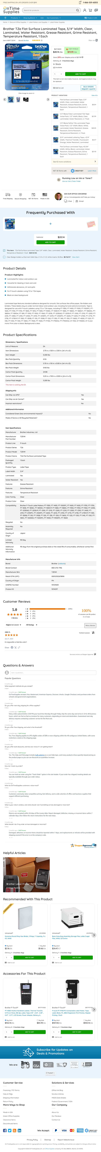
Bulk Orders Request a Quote (88, 88)
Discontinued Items (10, 1123)
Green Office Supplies (11, 1116)
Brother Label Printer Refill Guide (24, 884)
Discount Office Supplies (18, 22)
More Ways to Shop (14, 1104)
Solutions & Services (63, 1082)
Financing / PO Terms (11, 1090)
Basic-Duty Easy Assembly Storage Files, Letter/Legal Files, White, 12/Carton (71, 937)
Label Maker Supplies (57, 22)
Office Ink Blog (57, 1090)
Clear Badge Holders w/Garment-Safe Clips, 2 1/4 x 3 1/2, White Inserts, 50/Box (43, 257)
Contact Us (56, 1120)
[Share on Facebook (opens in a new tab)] (12, 648)
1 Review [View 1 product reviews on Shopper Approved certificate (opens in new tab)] (17, 618)
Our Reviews (56, 1116)
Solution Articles (58, 1094)
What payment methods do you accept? (19, 686)
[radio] (50, 609)
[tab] (57, 50)
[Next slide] (48, 99)
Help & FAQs (8, 1094)
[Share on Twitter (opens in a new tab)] (15, 647)
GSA (42, 18)
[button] (10, 99)
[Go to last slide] (4, 99)
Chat (70, 201)
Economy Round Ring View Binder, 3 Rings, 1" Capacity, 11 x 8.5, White (25, 937)
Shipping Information (11, 1098)
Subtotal (39, 237)
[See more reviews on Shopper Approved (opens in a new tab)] (19, 647)
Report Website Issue (66, 1140)
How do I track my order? (14, 766)
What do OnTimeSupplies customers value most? (22, 785)
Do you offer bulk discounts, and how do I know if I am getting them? (29, 747)
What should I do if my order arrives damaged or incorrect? (25, 824)
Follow (6, 688)
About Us (55, 1112)
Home (5, 22)
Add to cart (50, 242)
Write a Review (90, 625)
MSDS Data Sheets (59, 1098)
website (62, 563)
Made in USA (91, 18)
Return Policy (8, 1101)
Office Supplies (49, 1149)
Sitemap (47, 1140)
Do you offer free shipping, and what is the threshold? (23, 727)
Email (81, 201)
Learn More (92, 171)
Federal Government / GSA (62, 1101)
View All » (95, 95)
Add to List (10, 963)
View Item (75, 257)
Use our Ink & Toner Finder (71, 181)
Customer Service (13, 1082)
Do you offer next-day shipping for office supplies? (22, 705)
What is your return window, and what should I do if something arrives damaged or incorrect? (37, 805)
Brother (26, 40)
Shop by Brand (29, 18)
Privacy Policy (32, 1140)
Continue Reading (13, 888)
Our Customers (53, 18)
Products (14, 18)
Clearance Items (9, 1120)
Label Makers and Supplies (38, 22)
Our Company (59, 1104)
